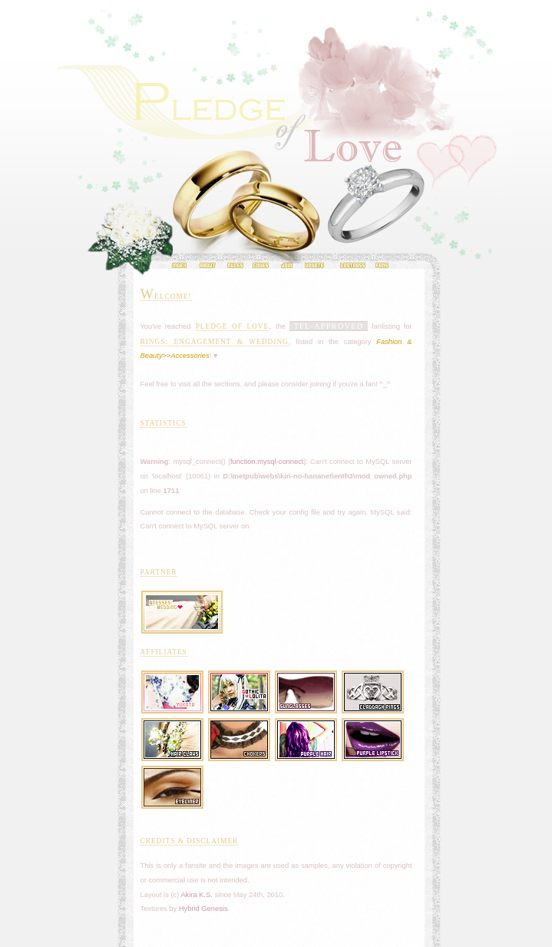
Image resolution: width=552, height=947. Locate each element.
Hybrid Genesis (203, 908)
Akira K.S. (196, 895)
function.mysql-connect (266, 461)
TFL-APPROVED (328, 326)
